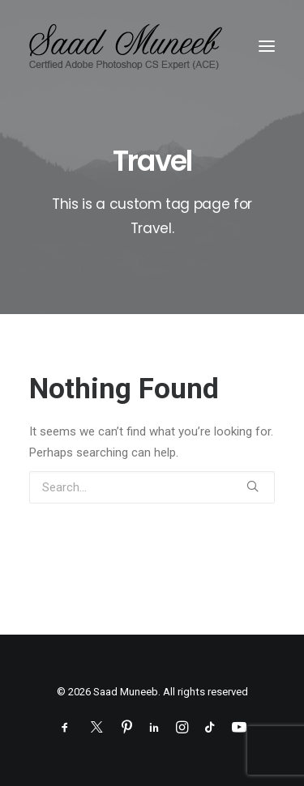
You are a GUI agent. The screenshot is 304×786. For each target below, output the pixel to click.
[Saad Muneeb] (128, 46)
